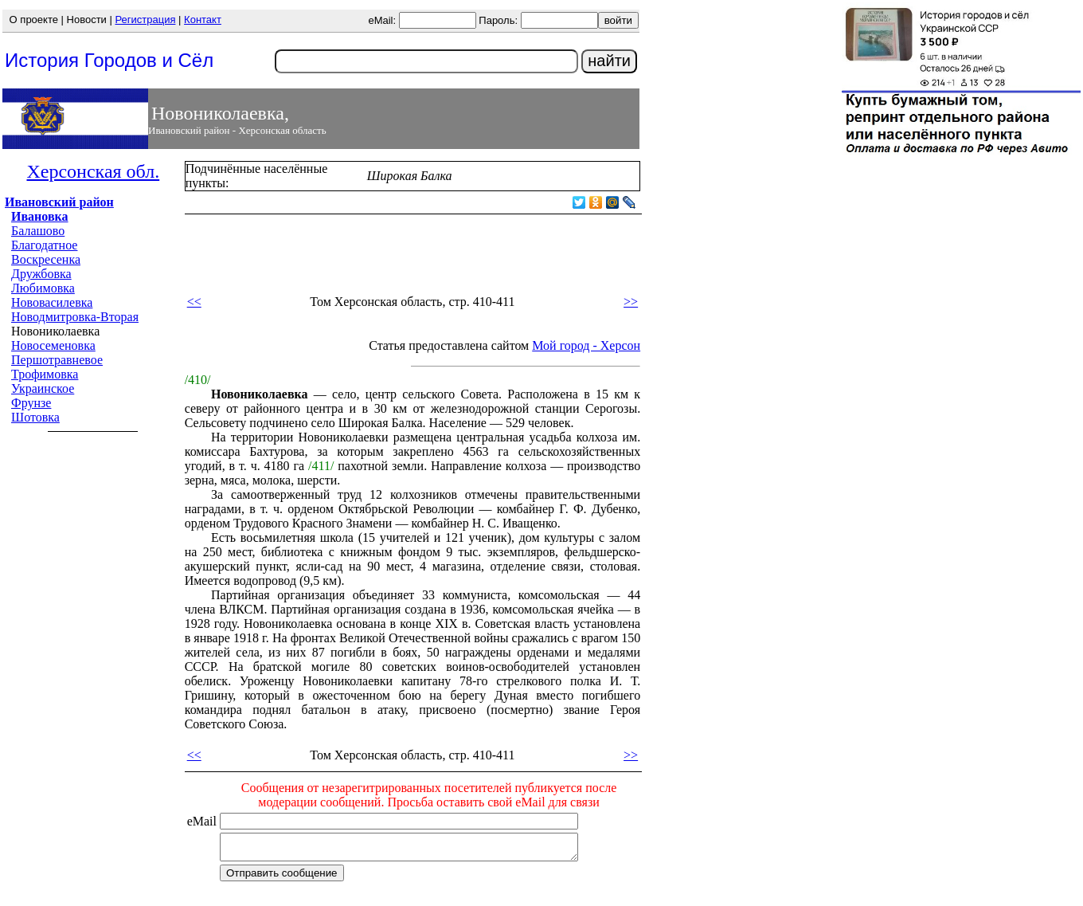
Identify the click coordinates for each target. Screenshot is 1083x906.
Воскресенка (45, 259)
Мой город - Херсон (586, 345)
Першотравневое (57, 360)
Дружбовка (41, 273)
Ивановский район (59, 202)
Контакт (202, 19)
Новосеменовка (53, 345)
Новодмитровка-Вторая (75, 317)
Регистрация (145, 19)
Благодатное (44, 245)
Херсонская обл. (92, 171)
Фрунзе (31, 403)
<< (194, 301)
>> (631, 301)
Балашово (38, 230)
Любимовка (43, 288)
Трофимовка (44, 374)
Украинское (42, 388)
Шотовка (35, 417)
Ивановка (39, 216)
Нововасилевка (51, 302)
